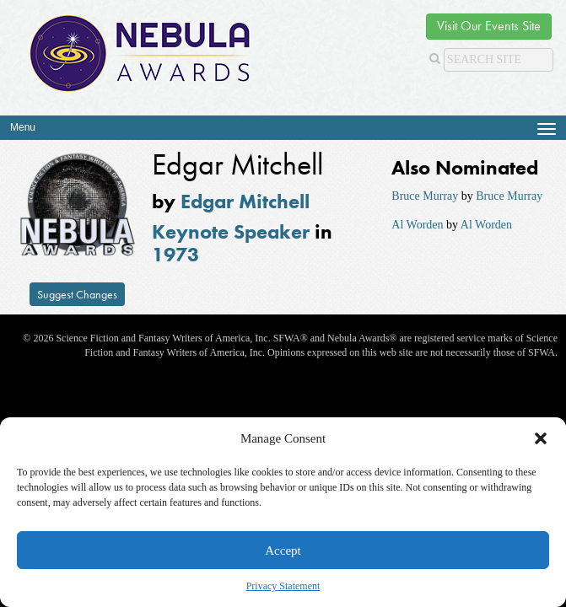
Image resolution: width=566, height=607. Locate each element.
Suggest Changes (77, 294)
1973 (175, 254)
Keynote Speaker (231, 231)
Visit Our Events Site (489, 26)
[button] (540, 438)
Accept (282, 550)
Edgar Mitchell (245, 201)
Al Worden (417, 224)
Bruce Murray (424, 196)
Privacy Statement (283, 586)
